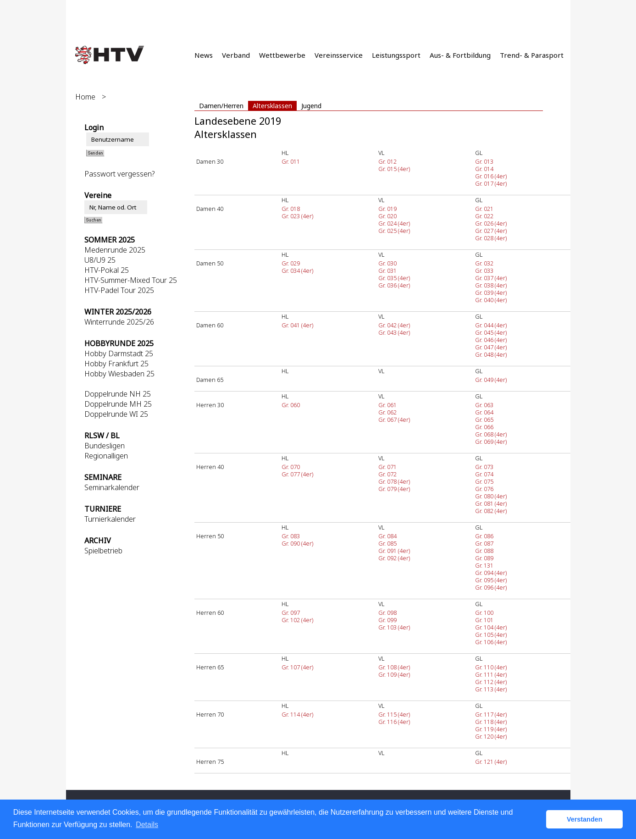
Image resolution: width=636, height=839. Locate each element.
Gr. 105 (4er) (491, 634)
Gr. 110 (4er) (491, 667)
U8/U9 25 (100, 260)
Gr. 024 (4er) (394, 223)
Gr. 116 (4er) (394, 722)
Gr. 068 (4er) (491, 434)
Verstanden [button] (585, 819)
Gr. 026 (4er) (491, 223)
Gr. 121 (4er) (491, 761)
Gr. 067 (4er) (394, 419)
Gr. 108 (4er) (394, 667)
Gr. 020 (387, 216)
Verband (236, 55)
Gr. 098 (387, 612)
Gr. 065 (484, 419)
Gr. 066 (484, 427)
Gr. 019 (387, 208)
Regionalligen (106, 456)
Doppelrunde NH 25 (117, 394)
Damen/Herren (221, 105)
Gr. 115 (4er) (394, 714)
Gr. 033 (484, 270)
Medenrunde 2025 (114, 250)
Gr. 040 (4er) (491, 300)
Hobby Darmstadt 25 (118, 353)
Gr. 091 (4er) (394, 550)
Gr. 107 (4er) (297, 667)
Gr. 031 (387, 270)
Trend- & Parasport (532, 55)
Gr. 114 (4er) (297, 714)
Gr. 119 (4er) (491, 729)
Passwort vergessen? (119, 174)
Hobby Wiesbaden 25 (119, 374)
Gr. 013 (484, 161)
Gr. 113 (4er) (491, 689)
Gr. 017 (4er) (491, 183)
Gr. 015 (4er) (394, 169)
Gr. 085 (387, 543)
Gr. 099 (387, 620)
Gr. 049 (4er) (491, 379)
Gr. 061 (387, 405)
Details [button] (147, 824)
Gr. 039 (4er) (491, 292)
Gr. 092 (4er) (394, 558)
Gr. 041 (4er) (297, 325)
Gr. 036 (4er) (394, 285)
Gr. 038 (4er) (491, 285)
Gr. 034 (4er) (297, 270)
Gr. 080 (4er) (491, 496)
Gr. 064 (484, 412)
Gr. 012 (387, 161)
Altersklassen (272, 105)
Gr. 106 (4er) (491, 642)
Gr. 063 (484, 405)
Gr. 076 (484, 489)
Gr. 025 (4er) (394, 230)
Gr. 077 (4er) (297, 474)
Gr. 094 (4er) (491, 573)
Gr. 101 (484, 620)
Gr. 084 (387, 536)
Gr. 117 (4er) (491, 714)
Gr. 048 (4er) (491, 354)
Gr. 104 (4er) (491, 627)
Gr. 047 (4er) (491, 347)
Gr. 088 (484, 550)
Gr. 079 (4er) (394, 489)
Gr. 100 (484, 612)
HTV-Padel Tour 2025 (119, 290)
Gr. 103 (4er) (394, 627)
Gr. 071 (387, 467)
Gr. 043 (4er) (394, 332)
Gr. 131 (484, 565)
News (203, 55)
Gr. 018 (291, 208)
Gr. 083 (291, 536)
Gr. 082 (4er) (491, 511)
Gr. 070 (291, 467)
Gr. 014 (484, 169)
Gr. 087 (484, 543)
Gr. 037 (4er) (491, 278)
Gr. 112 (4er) (491, 682)
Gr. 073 (484, 467)
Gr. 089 (484, 558)
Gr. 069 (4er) (491, 441)
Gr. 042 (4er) (394, 325)
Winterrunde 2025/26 (119, 322)
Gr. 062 (387, 412)
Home (85, 97)
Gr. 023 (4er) (297, 216)
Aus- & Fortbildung (460, 55)
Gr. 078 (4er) (394, 481)
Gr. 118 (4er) (491, 722)
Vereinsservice (339, 55)
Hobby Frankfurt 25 (116, 364)
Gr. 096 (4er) (491, 587)
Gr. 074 (484, 474)
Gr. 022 (484, 216)
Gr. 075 (484, 481)
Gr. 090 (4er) (297, 543)
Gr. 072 (387, 474)
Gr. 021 (484, 208)
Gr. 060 (291, 405)
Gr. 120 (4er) (491, 736)
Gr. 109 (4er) (394, 674)
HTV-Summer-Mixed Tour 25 (130, 280)
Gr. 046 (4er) (491, 340)
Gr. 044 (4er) (491, 325)
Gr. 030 (387, 263)
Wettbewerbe (282, 55)
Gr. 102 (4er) (297, 620)
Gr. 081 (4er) (491, 503)
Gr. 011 (291, 161)
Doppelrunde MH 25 (118, 404)
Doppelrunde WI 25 (116, 414)
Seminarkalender (111, 487)
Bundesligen (104, 446)
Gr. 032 (484, 263)
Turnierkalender (110, 519)
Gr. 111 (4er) (491, 674)
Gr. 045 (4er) (491, 332)
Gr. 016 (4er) (491, 176)
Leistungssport (396, 55)
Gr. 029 (291, 263)
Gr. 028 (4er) (491, 238)
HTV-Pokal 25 (106, 270)
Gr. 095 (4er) (491, 580)
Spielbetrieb (103, 551)
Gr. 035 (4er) (394, 278)
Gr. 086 (484, 536)
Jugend (311, 105)
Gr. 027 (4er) (491, 230)
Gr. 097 (291, 612)
